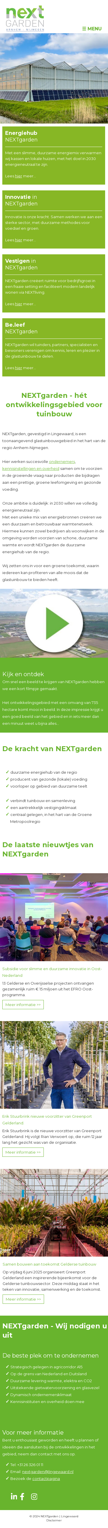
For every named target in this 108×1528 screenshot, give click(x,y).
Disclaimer (54, 1520)
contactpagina (46, 1478)
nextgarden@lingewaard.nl (47, 1471)
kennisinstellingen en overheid (30, 468)
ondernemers (62, 461)
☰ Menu (92, 29)
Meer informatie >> (23, 1004)
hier (18, 176)
